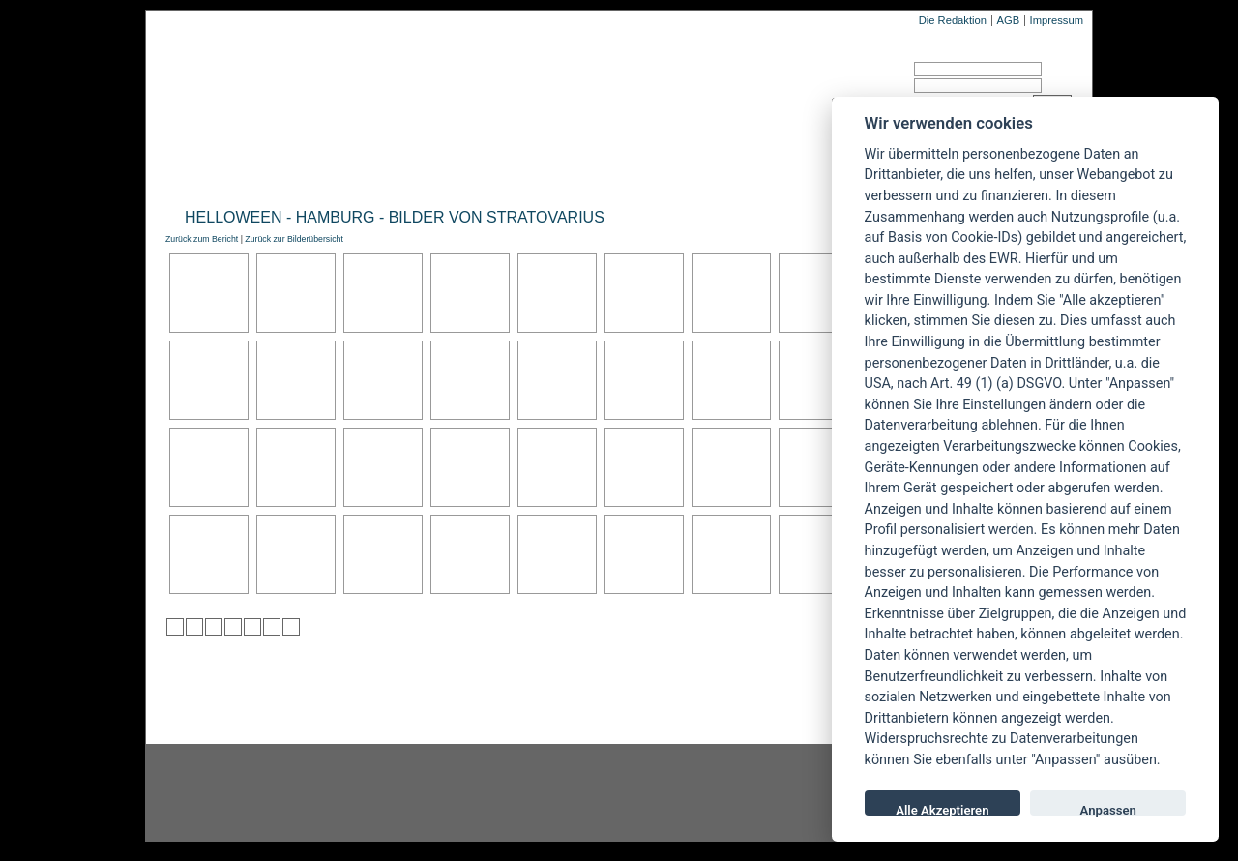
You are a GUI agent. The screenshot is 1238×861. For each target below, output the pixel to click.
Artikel (554, 170)
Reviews (320, 170)
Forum (817, 170)
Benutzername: (868, 72)
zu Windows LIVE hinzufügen (291, 627)
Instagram (302, 793)
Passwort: (855, 88)
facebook (518, 793)
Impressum (1056, 20)
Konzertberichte (438, 170)
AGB (1007, 20)
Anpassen (1108, 809)
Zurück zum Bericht (201, 239)
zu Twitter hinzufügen (175, 627)
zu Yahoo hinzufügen (272, 627)
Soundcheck (652, 170)
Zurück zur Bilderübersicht (293, 239)
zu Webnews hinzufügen (213, 627)
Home (182, 170)
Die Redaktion (953, 20)
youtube (735, 793)
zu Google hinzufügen (233, 627)
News (245, 170)
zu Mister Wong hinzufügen (194, 627)
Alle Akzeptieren (942, 809)
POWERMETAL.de (475, 84)
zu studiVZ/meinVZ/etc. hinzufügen (252, 627)
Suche (746, 170)
